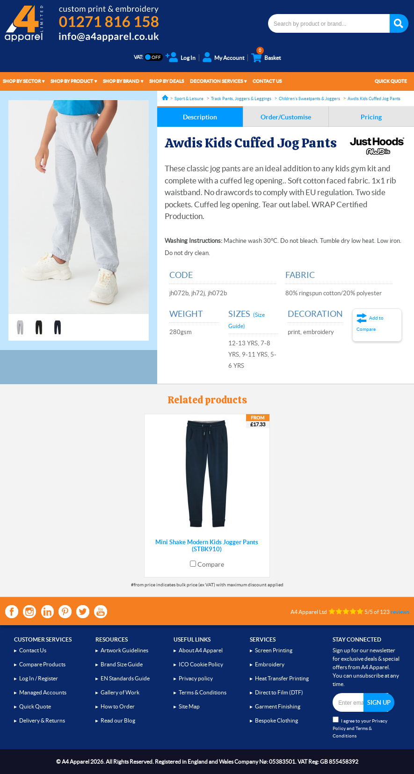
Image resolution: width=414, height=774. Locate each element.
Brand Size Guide (122, 664)
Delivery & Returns (42, 720)
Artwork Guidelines (124, 650)
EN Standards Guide (125, 678)
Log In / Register (38, 678)
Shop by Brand (121, 81)
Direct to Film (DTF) (279, 692)
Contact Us (267, 81)
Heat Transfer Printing (282, 678)
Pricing (371, 117)
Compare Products (42, 664)
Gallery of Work (120, 692)
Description (200, 117)
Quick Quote (391, 81)
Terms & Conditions (202, 692)
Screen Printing (273, 650)
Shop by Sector (22, 81)
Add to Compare (370, 323)
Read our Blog (118, 720)
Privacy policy (196, 678)
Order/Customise (286, 117)
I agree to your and (360, 727)
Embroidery (269, 664)
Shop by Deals (166, 81)
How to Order (118, 706)
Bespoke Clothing (276, 720)
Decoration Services (216, 81)
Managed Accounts (42, 692)
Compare (210, 564)
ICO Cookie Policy (201, 664)
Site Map (189, 706)
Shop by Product (72, 81)
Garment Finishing (277, 706)
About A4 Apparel (201, 650)
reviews (400, 612)
